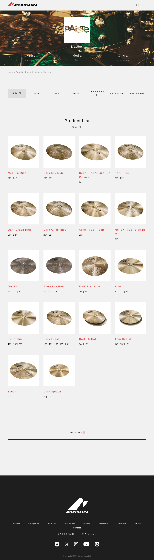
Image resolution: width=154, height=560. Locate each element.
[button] (17, 93)
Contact (77, 528)
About (138, 524)
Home (10, 72)
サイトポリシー (89, 534)
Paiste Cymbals (32, 72)
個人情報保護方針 (65, 534)
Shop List (51, 524)
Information (69, 524)
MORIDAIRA (21, 4)
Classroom (103, 524)
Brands (19, 72)
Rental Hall (121, 524)
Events (86, 524)
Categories (33, 524)
